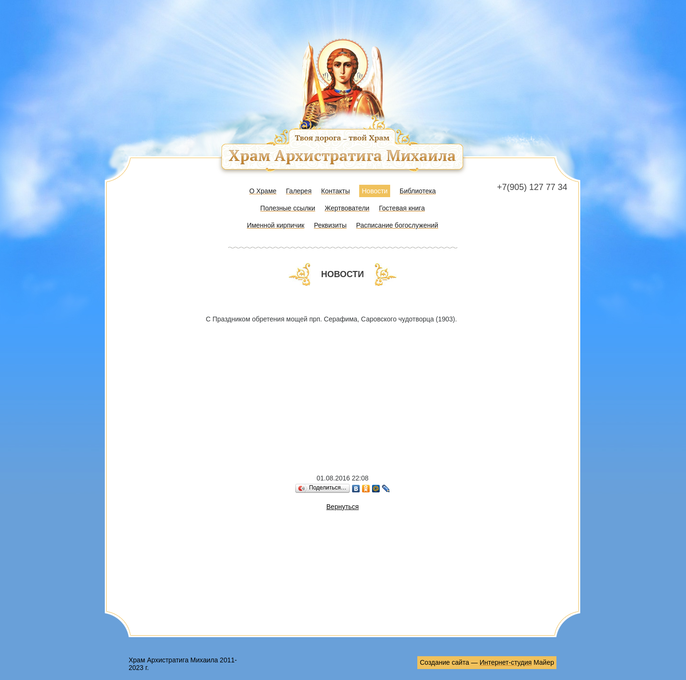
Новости (374, 191)
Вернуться (342, 506)
